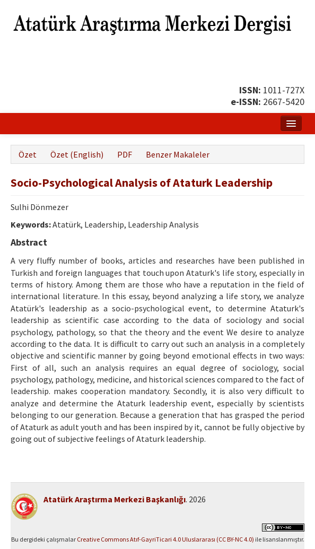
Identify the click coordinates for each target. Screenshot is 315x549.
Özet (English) (76, 154)
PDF (124, 154)
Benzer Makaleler (177, 154)
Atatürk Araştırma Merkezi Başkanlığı (114, 499)
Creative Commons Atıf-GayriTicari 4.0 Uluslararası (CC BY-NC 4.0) (165, 539)
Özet (28, 154)
